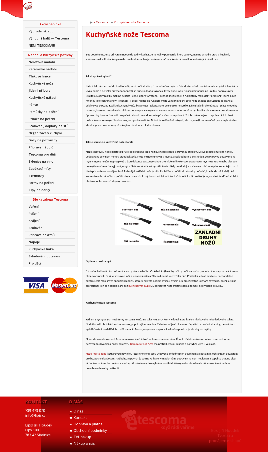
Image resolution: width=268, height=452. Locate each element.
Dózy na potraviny (43, 140)
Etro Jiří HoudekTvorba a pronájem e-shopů (225, 435)
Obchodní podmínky (90, 430)
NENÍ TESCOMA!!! (42, 45)
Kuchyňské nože (41, 83)
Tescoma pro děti (42, 154)
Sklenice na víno (41, 161)
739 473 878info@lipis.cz (93, 8)
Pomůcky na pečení (43, 112)
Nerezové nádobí (42, 62)
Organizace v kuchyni (45, 133)
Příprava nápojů (41, 147)
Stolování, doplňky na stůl (49, 126)
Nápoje (34, 242)
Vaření (34, 206)
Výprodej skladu (41, 31)
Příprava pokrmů (42, 235)
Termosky (36, 176)
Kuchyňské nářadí (42, 97)
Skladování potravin (44, 256)
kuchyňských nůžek (139, 285)
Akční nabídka (50, 24)
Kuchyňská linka (41, 249)
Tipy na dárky (39, 190)
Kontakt (80, 417)
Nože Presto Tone (96, 353)
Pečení (33, 213)
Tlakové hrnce (39, 76)
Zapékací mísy (40, 168)
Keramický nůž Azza (141, 343)
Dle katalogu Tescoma (50, 199)
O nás (78, 411)
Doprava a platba (88, 424)
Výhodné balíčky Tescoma (49, 38)
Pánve (33, 105)
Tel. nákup (82, 436)
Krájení (34, 221)
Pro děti (35, 263)
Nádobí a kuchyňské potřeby (50, 55)
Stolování (36, 228)
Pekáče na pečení (42, 119)
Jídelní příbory (39, 90)
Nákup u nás (84, 443)
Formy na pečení (41, 183)
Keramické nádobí (43, 69)
